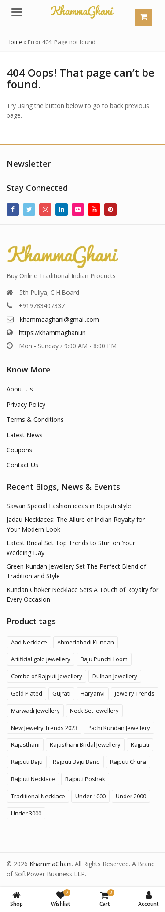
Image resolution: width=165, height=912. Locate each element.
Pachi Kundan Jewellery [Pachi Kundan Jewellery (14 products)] (119, 728)
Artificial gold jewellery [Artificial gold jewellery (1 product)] (40, 659)
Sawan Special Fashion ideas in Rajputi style (69, 506)
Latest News (25, 435)
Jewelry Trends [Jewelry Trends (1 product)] (134, 693)
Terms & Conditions (35, 419)
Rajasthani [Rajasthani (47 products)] (25, 744)
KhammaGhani (50, 864)
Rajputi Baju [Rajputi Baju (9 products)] (27, 762)
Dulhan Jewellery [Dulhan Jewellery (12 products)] (114, 676)
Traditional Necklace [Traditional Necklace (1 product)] (38, 796)
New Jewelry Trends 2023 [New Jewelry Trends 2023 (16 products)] (44, 728)
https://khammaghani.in (52, 332)
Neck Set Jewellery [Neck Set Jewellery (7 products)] (94, 711)
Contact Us (22, 465)
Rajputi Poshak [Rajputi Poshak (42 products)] (85, 779)
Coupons (19, 450)
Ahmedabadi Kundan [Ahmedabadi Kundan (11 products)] (85, 642)
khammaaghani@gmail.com (59, 319)
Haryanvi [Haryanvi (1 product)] (93, 693)
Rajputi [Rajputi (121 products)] (140, 744)
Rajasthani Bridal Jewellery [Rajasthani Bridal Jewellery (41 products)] (85, 744)
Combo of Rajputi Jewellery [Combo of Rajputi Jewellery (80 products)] (46, 676)
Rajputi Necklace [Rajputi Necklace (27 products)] (33, 779)
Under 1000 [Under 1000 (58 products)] (90, 796)
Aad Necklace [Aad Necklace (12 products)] (29, 642)
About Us (20, 389)
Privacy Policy (26, 404)
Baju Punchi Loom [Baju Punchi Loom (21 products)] (104, 659)
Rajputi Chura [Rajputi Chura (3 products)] (128, 762)
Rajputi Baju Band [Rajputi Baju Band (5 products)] (76, 762)
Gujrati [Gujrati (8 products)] (61, 693)
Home (14, 42)
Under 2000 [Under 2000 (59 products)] (131, 796)
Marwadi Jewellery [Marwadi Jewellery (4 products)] (35, 711)
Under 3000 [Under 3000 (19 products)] (26, 813)
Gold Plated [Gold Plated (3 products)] (26, 693)
